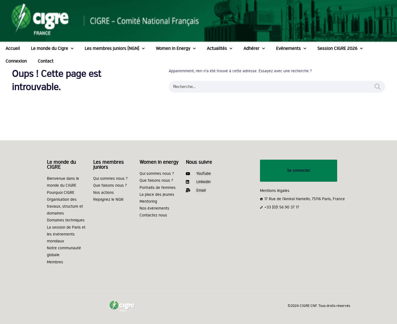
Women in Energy (176, 48)
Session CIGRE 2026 (340, 48)
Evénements (291, 48)
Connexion (16, 61)
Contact (45, 61)
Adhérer (254, 48)
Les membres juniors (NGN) (115, 48)
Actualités (219, 48)
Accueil (13, 48)
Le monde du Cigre (52, 48)
